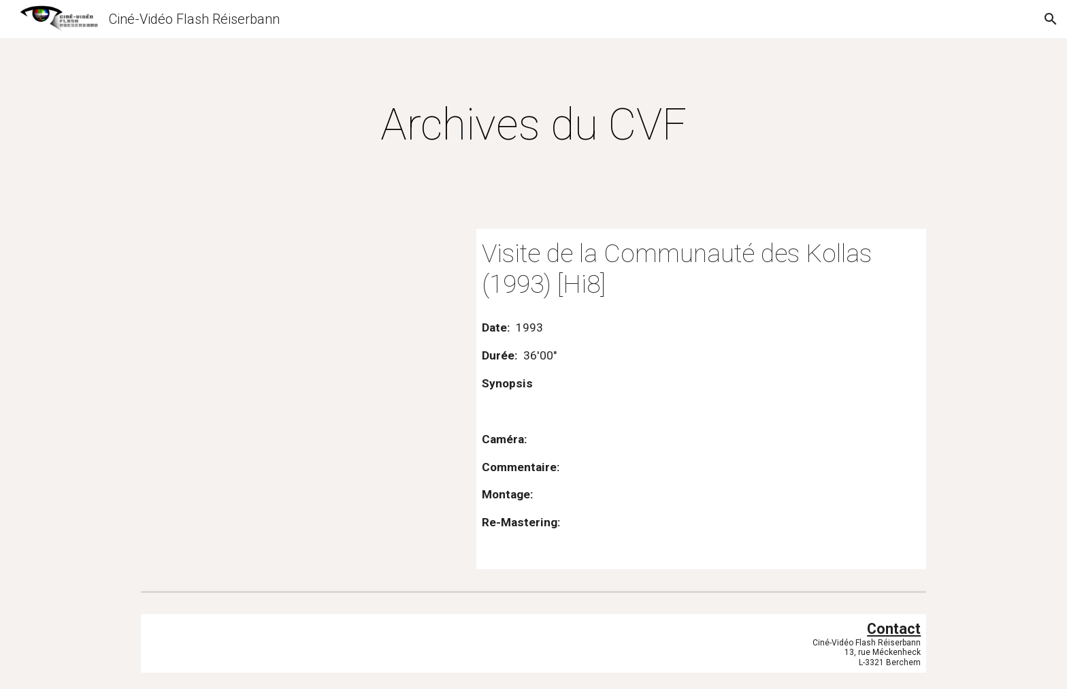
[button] (1050, 19)
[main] (533, 125)
